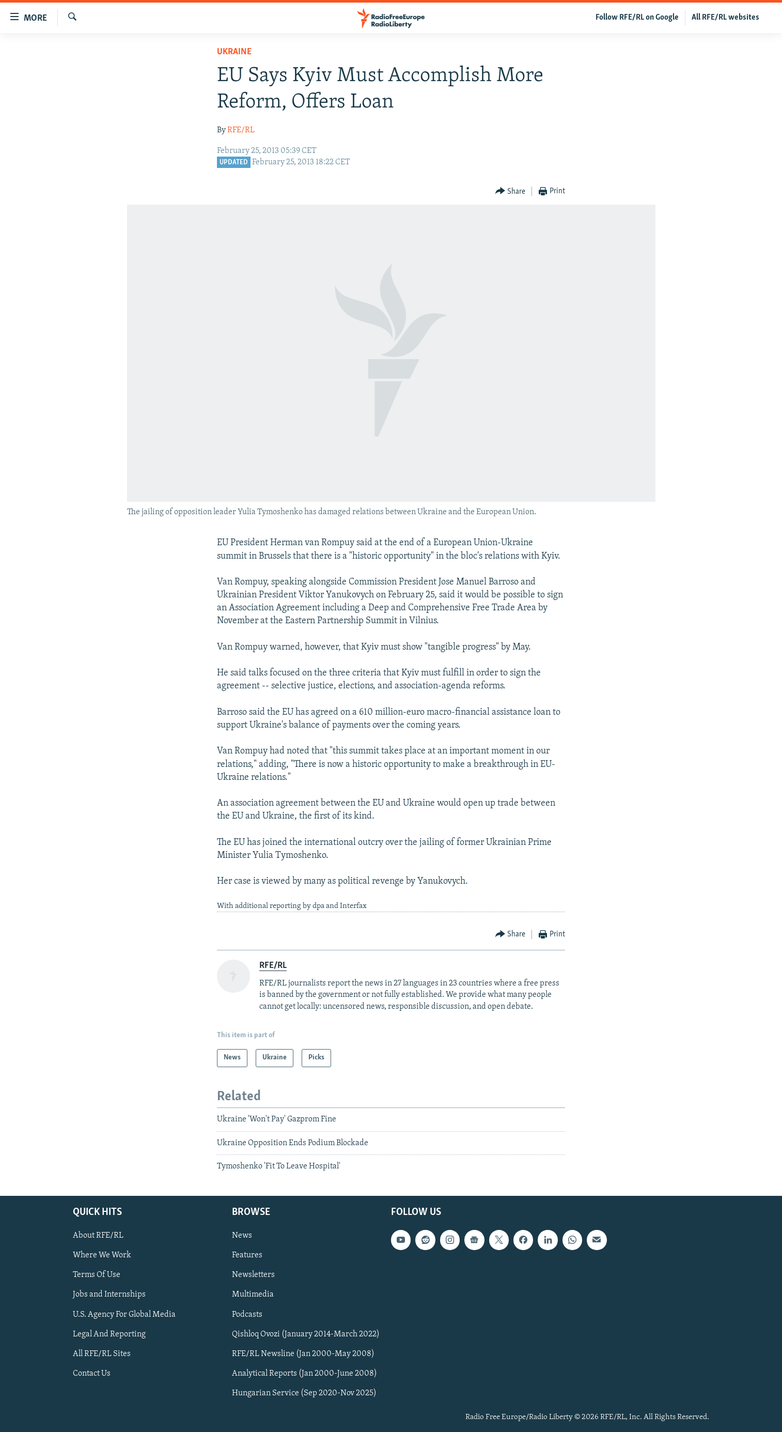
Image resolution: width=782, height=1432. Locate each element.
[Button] (510, 191)
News (242, 1235)
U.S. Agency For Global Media (124, 1314)
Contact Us (92, 1373)
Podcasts (247, 1314)
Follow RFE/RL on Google (637, 17)
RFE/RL (241, 130)
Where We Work (102, 1255)
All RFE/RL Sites (102, 1353)
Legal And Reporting (109, 1334)
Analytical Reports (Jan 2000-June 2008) (304, 1373)
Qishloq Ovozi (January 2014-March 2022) (306, 1334)
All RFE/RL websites (725, 17)
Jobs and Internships (109, 1294)
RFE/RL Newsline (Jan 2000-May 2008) (303, 1353)
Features (247, 1255)
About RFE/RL (98, 1235)
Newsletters (253, 1275)
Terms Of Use (96, 1275)
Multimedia (253, 1294)
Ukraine (234, 52)
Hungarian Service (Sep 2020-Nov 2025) (304, 1393)
